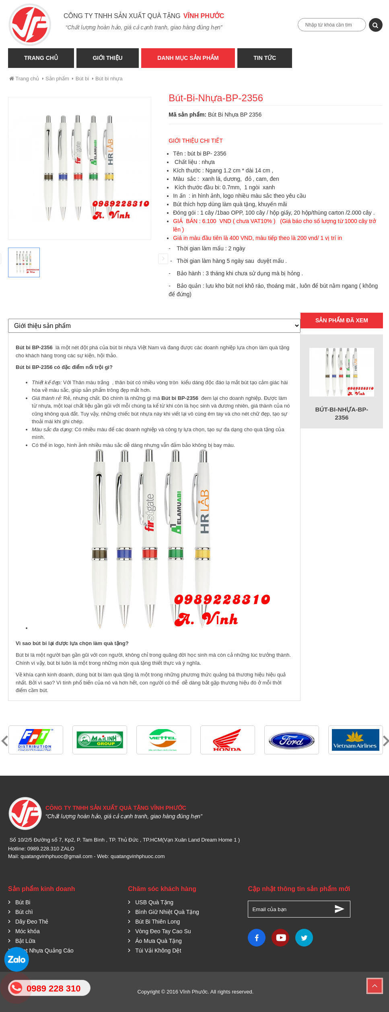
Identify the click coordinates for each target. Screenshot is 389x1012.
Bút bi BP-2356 (35, 347)
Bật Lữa (25, 941)
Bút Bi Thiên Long (157, 921)
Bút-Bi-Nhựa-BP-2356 (341, 413)
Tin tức (266, 58)
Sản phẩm (57, 79)
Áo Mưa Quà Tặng (158, 941)
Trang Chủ (41, 58)
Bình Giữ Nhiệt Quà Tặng (167, 912)
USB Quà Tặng (154, 902)
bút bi (53, 663)
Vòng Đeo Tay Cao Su (163, 931)
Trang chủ (23, 79)
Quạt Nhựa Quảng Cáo (44, 950)
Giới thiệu (108, 58)
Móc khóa (27, 931)
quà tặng (278, 347)
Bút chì (24, 912)
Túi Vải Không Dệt (158, 950)
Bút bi (82, 79)
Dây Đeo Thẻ (31, 921)
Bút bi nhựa (109, 79)
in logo (56, 445)
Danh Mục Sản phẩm (189, 58)
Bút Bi (22, 902)
